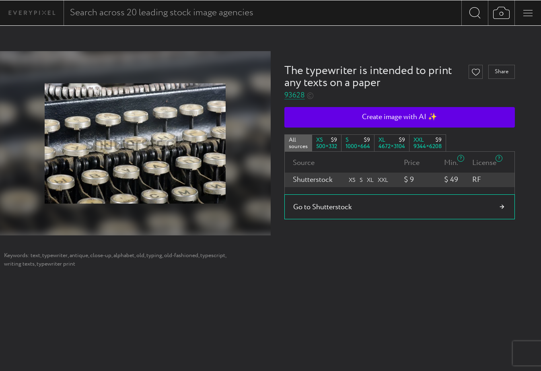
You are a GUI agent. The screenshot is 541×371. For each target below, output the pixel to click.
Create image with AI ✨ (399, 117)
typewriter (55, 255)
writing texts (19, 264)
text (35, 255)
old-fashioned (181, 255)
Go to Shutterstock (322, 207)
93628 (294, 95)
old (140, 255)
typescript (212, 255)
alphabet (123, 255)
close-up (100, 255)
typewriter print (56, 264)
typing (154, 255)
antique (79, 255)
